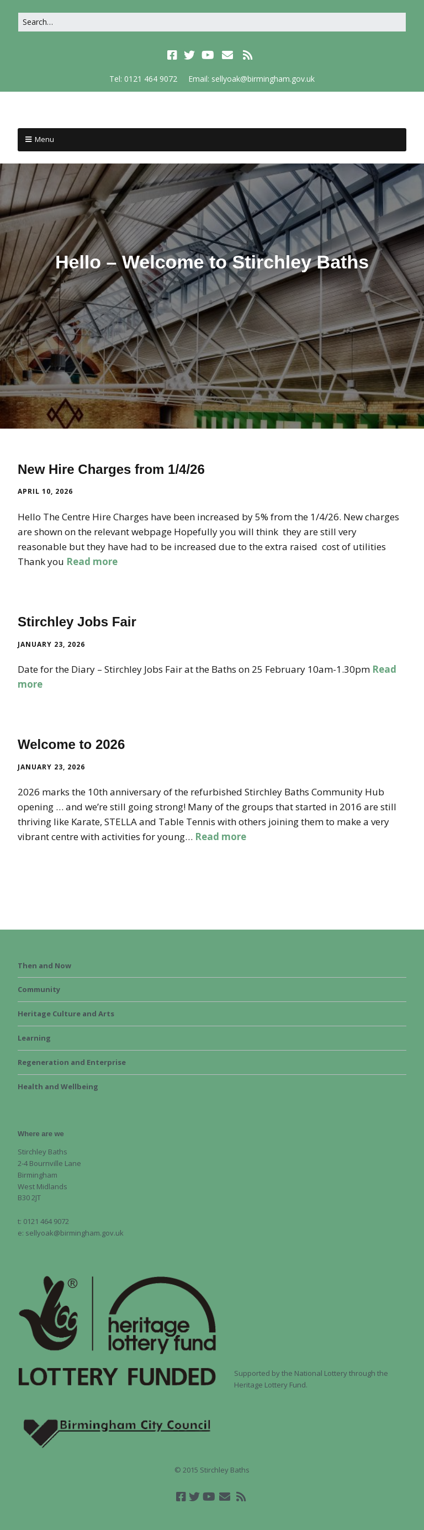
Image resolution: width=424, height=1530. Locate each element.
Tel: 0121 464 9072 (143, 78)
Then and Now (44, 965)
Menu (44, 139)
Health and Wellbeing (58, 1086)
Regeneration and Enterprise (72, 1062)
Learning (34, 1038)
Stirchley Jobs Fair (77, 621)
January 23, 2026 (51, 644)
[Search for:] (212, 22)
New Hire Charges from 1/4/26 (111, 469)
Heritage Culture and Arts (66, 1014)
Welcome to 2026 (71, 744)
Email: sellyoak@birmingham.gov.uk (251, 78)
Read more (92, 561)
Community (39, 989)
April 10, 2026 (45, 491)
